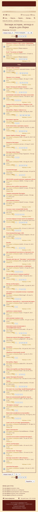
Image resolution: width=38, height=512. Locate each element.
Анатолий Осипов (24, 69)
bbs (20, 348)
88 (27, 73)
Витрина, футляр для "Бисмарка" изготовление (20, 259)
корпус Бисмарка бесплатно (14, 377)
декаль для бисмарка (12, 443)
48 (21, 342)
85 (20, 73)
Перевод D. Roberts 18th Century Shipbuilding (19, 43)
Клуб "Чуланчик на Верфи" (14, 52)
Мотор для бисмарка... (13, 284)
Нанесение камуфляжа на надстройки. (18, 413)
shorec (21, 452)
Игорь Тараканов (24, 153)
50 (26, 342)
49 (24, 342)
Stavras (21, 96)
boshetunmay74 (23, 424)
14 (26, 148)
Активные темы (17, 20)
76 (22, 82)
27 (24, 165)
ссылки (8, 226)
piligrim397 (22, 339)
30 (19, 59)
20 (21, 222)
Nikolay (21, 459)
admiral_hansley (23, 382)
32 (24, 59)
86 (22, 73)
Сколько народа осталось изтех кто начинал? (20, 218)
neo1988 (21, 285)
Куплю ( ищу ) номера (13, 67)
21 (24, 222)
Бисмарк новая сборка (13, 152)
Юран (21, 79)
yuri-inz (21, 144)
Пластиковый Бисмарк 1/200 (15, 233)
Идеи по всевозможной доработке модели (18, 397)
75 (20, 82)
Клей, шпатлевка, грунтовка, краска (17, 126)
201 (20, 115)
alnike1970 (22, 210)
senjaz (21, 88)
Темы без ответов (7, 20)
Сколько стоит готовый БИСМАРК (17, 209)
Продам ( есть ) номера (13, 77)
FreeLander (13, 30)
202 (23, 115)
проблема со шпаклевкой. (14, 311)
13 (24, 148)
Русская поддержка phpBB (19, 505)
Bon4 (20, 354)
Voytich (21, 268)
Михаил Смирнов (24, 234)
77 (24, 82)
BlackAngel (22, 295)
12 (25, 92)
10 (21, 92)
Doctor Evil (22, 53)
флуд (7, 160)
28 (26, 165)
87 (24, 73)
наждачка (9, 347)
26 (21, 165)
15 (26, 386)
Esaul (20, 303)
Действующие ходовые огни (14, 318)
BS (20, 220)
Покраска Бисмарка (12, 142)
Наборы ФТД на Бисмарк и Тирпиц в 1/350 (19, 104)
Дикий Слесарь (23, 171)
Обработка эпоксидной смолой (15, 352)
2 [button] (18, 36)
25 (19, 165)
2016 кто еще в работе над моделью (16, 186)
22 (26, 222)
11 (23, 92)
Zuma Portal (21, 502)
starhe (20, 254)
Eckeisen (21, 106)
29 (19, 131)
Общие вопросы (23, 48)
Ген (20, 378)
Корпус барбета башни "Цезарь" (16, 135)
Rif (20, 261)
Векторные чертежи (12, 119)
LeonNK (21, 319)
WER (20, 111)
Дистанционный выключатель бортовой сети (20, 252)
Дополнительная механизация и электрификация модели (16, 326)
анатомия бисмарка (12, 466)
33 (26, 59)
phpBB (15, 504)
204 (29, 115)
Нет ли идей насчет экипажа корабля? (17, 274)
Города (8, 381)
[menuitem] (7, 14)
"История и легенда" (12, 405)
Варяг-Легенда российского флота (16, 87)
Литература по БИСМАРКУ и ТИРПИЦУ (19, 266)
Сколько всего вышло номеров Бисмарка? (19, 436)
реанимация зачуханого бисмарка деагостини (20, 95)
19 (19, 222)
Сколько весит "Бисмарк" (14, 450)
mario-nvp (22, 414)
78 (26, 82)
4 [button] (23, 36)
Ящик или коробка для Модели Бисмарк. (18, 369)
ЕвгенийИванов (23, 431)
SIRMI (21, 181)
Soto (20, 121)
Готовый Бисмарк (11, 169)
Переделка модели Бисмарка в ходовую (18, 337)
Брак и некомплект (12, 429)
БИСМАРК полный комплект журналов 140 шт (20, 179)
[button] (26, 36)
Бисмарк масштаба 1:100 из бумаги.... (17, 458)
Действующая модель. (13, 200)
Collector (21, 127)
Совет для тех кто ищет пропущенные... (18, 422)
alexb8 (21, 244)
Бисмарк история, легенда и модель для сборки (19, 26)
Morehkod (22, 45)
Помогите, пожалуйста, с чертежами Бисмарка (20, 301)
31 (21, 59)
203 (26, 115)
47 (19, 342)
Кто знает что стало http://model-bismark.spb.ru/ (20, 389)
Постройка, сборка (12, 362)
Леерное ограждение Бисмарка (15, 193)
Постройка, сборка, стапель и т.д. (16, 110)
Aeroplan (21, 468)
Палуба (8, 242)
